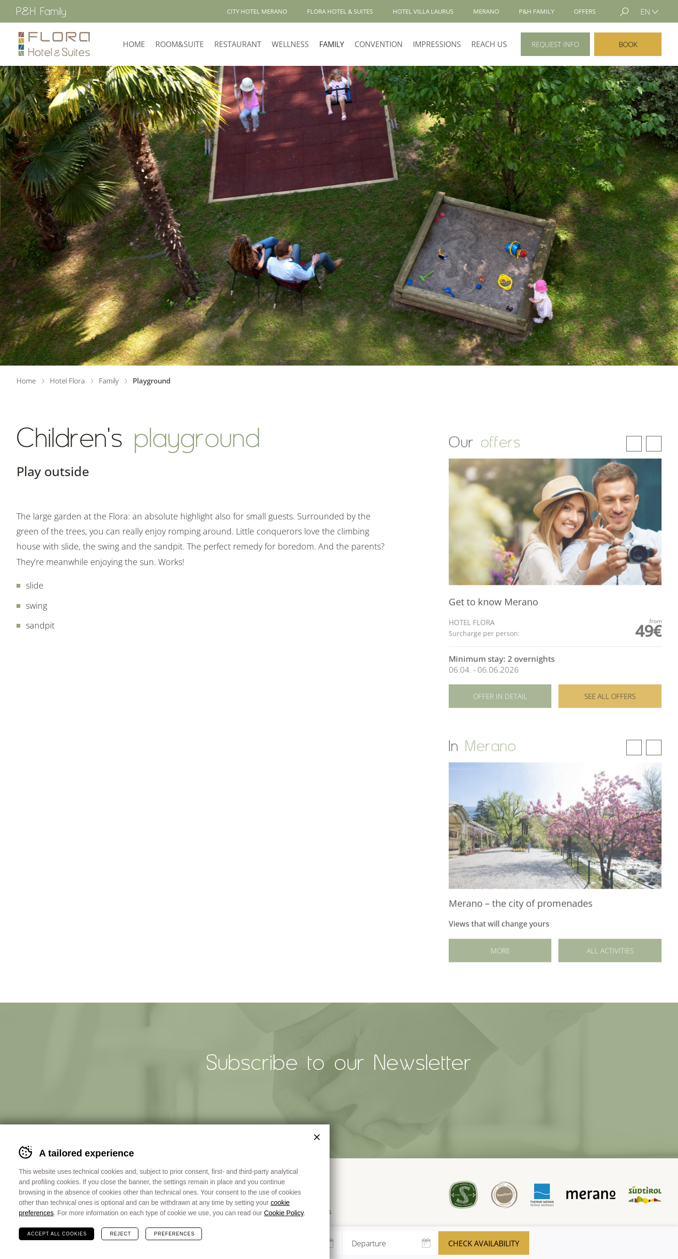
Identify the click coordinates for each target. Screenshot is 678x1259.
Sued (463, 1195)
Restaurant (237, 44)
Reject (120, 1233)
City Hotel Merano (257, 11)
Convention (379, 44)
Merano (486, 11)
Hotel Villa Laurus (423, 11)
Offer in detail (500, 706)
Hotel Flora (54, 44)
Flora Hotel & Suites (340, 11)
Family (331, 44)
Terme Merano (542, 1194)
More (500, 959)
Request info (555, 44)
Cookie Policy (284, 1213)
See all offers (610, 706)
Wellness (290, 44)
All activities (610, 959)
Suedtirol (645, 1195)
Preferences (174, 1233)
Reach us (489, 44)
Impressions (437, 44)
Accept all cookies (57, 1233)
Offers (585, 11)
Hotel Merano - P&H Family (41, 12)
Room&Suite (179, 44)
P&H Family (536, 11)
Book (628, 44)
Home (134, 44)
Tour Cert (504, 1194)
